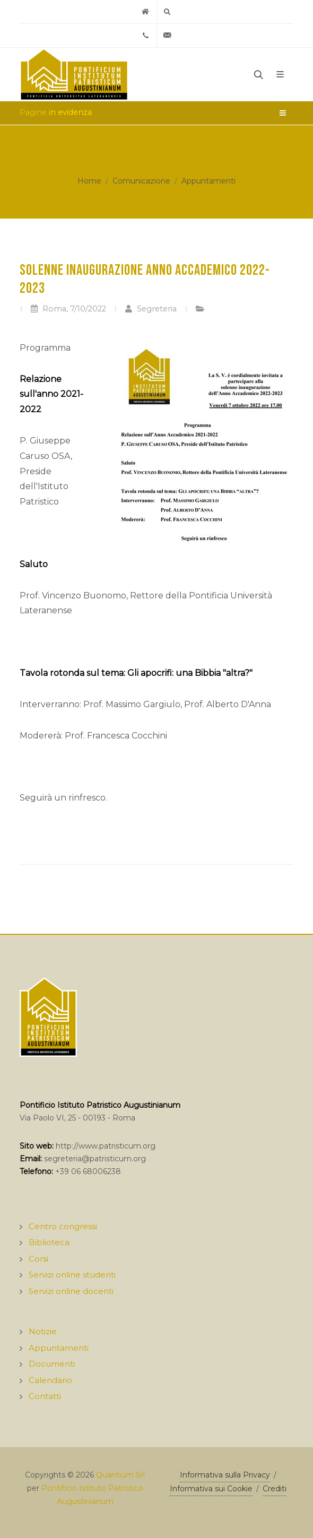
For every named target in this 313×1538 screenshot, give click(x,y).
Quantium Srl (120, 1475)
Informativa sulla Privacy (225, 1475)
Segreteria (151, 309)
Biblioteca (49, 1242)
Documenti (52, 1364)
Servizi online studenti (72, 1275)
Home (89, 181)
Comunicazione (141, 181)
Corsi (38, 1259)
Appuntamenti (208, 181)
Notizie (43, 1331)
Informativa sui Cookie (211, 1488)
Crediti (274, 1488)
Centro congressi (63, 1226)
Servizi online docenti (71, 1291)
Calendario (50, 1380)
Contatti (45, 1396)
